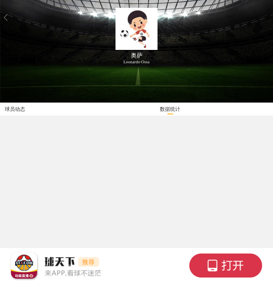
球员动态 (15, 109)
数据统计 (170, 109)
